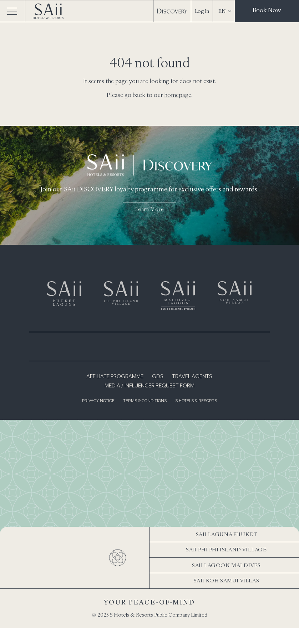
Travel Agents (192, 376)
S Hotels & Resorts (196, 401)
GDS (157, 376)
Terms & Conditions (145, 401)
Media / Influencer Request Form (149, 386)
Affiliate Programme (114, 376)
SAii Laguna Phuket (226, 534)
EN (224, 11)
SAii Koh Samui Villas (226, 580)
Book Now (267, 10)
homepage (177, 94)
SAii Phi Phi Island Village (226, 549)
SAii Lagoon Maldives (226, 565)
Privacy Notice (98, 401)
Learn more (149, 209)
